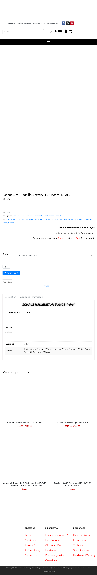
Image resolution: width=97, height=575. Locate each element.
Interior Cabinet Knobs (44, 216)
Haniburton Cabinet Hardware (20, 219)
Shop (60, 238)
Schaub (58, 216)
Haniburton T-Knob (42, 219)
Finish (6, 254)
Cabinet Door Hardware (23, 216)
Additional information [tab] (31, 297)
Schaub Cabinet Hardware (70, 219)
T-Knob (11, 223)
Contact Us (31, 555)
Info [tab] (28, 312)
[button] (48, 41)
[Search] (51, 32)
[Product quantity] (6, 267)
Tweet (45, 286)
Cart (78, 238)
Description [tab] (10, 297)
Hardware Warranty (84, 555)
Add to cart (12, 273)
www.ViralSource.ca (79, 568)
